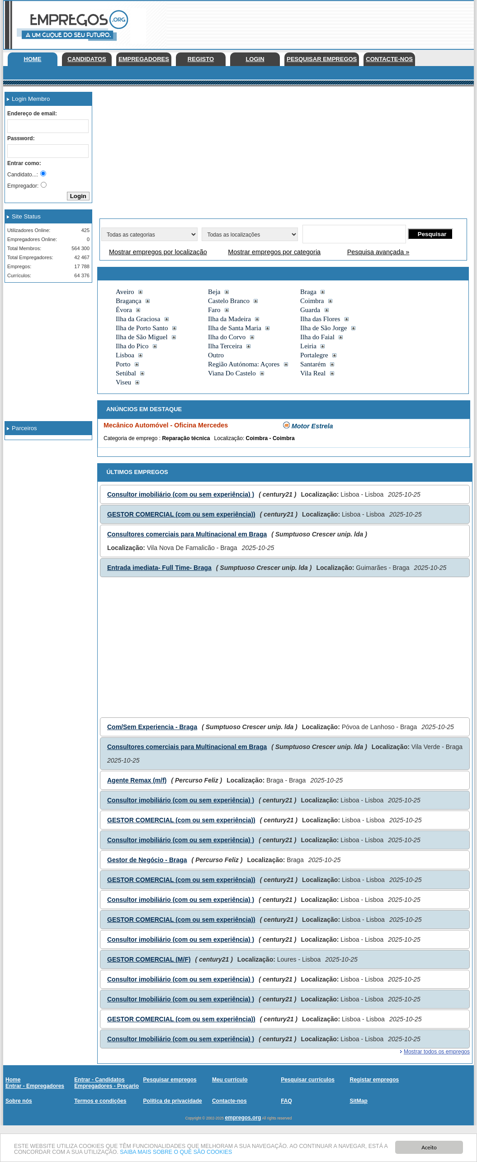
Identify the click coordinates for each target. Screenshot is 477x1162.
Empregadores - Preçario (106, 1086)
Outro (216, 355)
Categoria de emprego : (133, 438)
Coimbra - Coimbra (270, 438)
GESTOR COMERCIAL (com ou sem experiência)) (181, 514)
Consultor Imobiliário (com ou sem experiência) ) (180, 999)
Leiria (308, 346)
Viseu (123, 382)
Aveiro (125, 291)
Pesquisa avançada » (378, 252)
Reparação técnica (186, 438)
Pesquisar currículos (308, 1080)
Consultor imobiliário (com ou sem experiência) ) (180, 494)
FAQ (286, 1101)
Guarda (310, 309)
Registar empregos (374, 1080)
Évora (124, 309)
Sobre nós (18, 1101)
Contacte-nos (389, 59)
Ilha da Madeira (229, 319)
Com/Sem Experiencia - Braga (152, 726)
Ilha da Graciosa (138, 319)
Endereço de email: (32, 113)
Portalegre (314, 355)
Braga (308, 291)
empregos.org (243, 1118)
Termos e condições (100, 1101)
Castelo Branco (229, 300)
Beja (214, 291)
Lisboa (125, 355)
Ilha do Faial (317, 337)
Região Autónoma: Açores (243, 364)
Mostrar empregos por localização (158, 252)
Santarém (313, 364)
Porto (123, 364)
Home (33, 59)
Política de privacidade (172, 1101)
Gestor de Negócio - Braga (147, 859)
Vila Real (313, 373)
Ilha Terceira (225, 346)
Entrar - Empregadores (34, 1086)
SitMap (358, 1101)
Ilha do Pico (132, 346)
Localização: (230, 438)
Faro (214, 309)
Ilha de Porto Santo (142, 328)
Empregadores (143, 59)
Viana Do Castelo (232, 373)
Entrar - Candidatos (99, 1080)
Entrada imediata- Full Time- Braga (159, 567)
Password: (21, 138)
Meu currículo (230, 1080)
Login (255, 59)
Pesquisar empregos (322, 59)
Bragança (129, 300)
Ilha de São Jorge (323, 328)
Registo (201, 59)
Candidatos (86, 59)
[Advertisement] (45, 334)
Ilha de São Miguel (142, 337)
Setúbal (126, 373)
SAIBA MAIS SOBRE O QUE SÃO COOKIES (206, 1152)
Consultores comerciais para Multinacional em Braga (187, 534)
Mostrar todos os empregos (437, 1051)
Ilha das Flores (320, 319)
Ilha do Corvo (227, 337)
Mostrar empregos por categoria (274, 252)
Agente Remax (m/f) (136, 780)
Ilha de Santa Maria (234, 328)
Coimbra (312, 300)
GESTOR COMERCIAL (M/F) (149, 959)
